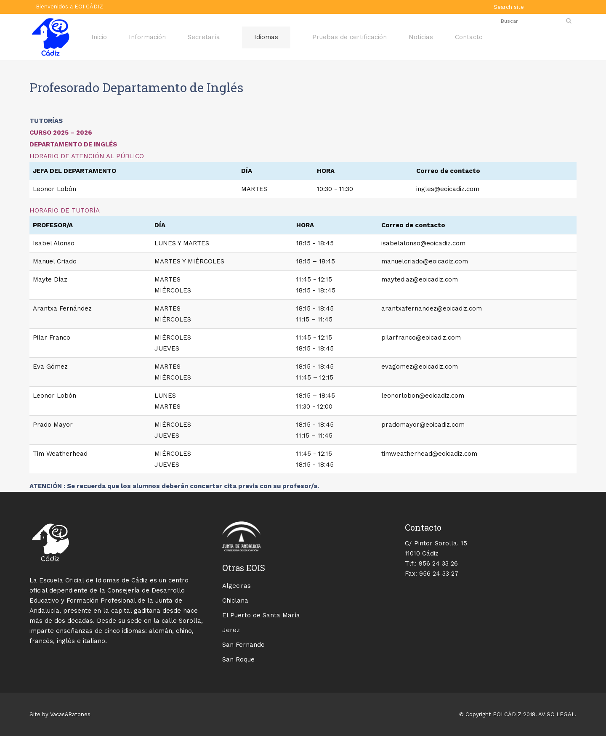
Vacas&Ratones (70, 714)
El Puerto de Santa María (261, 615)
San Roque (238, 659)
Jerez (231, 630)
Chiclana (235, 600)
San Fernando (243, 644)
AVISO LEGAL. (557, 714)
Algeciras (236, 586)
